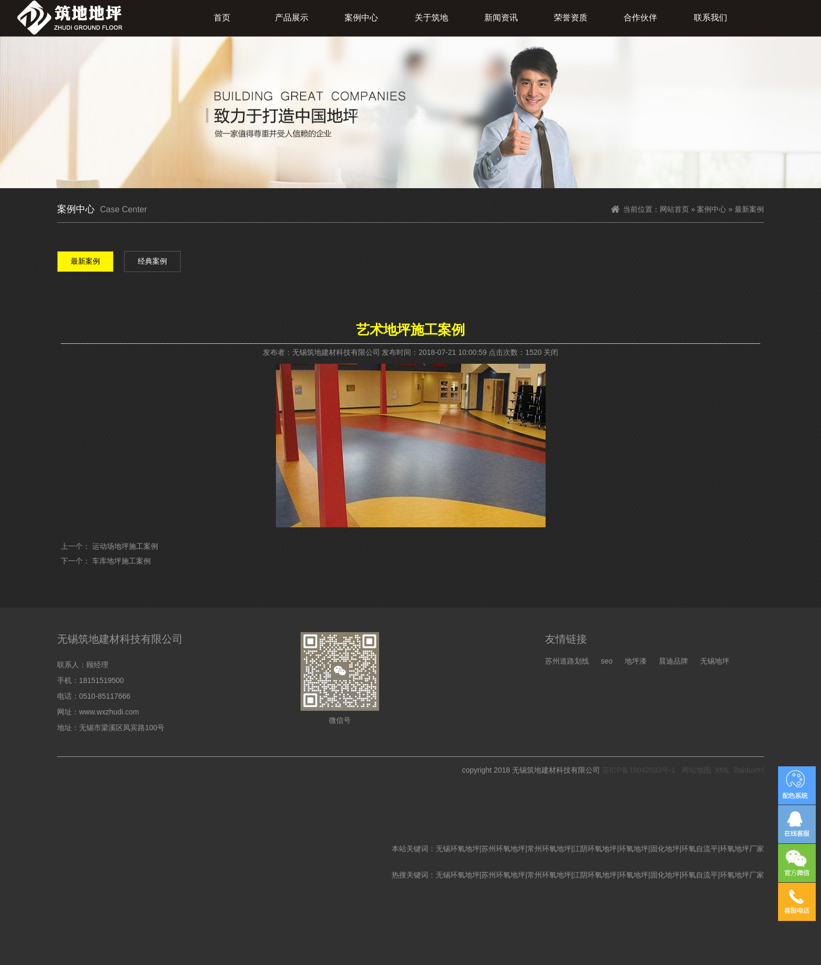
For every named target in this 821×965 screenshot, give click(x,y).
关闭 (550, 352)
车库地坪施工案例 (121, 561)
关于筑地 (431, 17)
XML (722, 770)
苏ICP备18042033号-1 (638, 770)
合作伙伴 (640, 17)
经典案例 (152, 261)
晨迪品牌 (673, 661)
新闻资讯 (501, 17)
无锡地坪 (714, 661)
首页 (222, 17)
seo (607, 661)
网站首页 (674, 209)
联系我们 (710, 17)
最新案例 (85, 261)
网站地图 (696, 770)
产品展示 (291, 17)
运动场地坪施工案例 (125, 546)
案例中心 (361, 17)
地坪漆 (636, 661)
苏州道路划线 (567, 661)
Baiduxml (749, 770)
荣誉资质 (570, 17)
